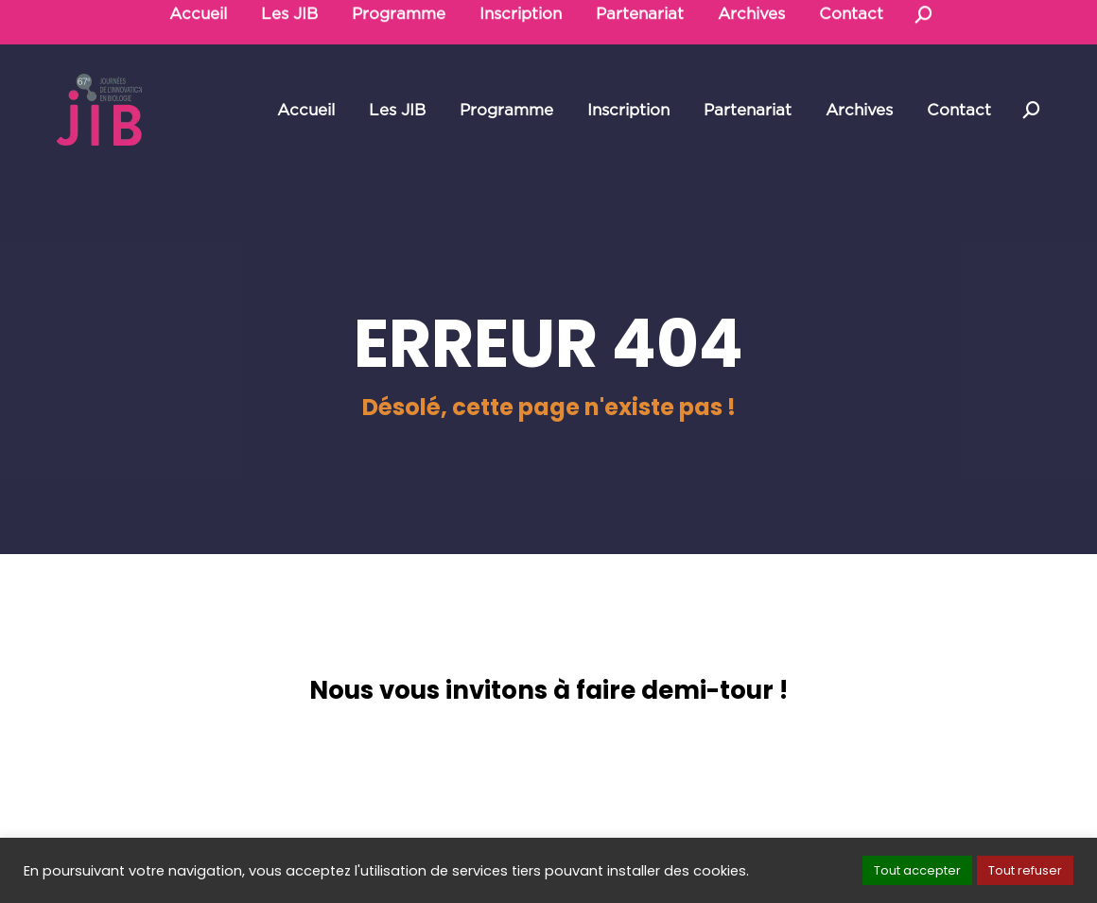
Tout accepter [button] (917, 870)
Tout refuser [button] (1025, 870)
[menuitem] (306, 110)
